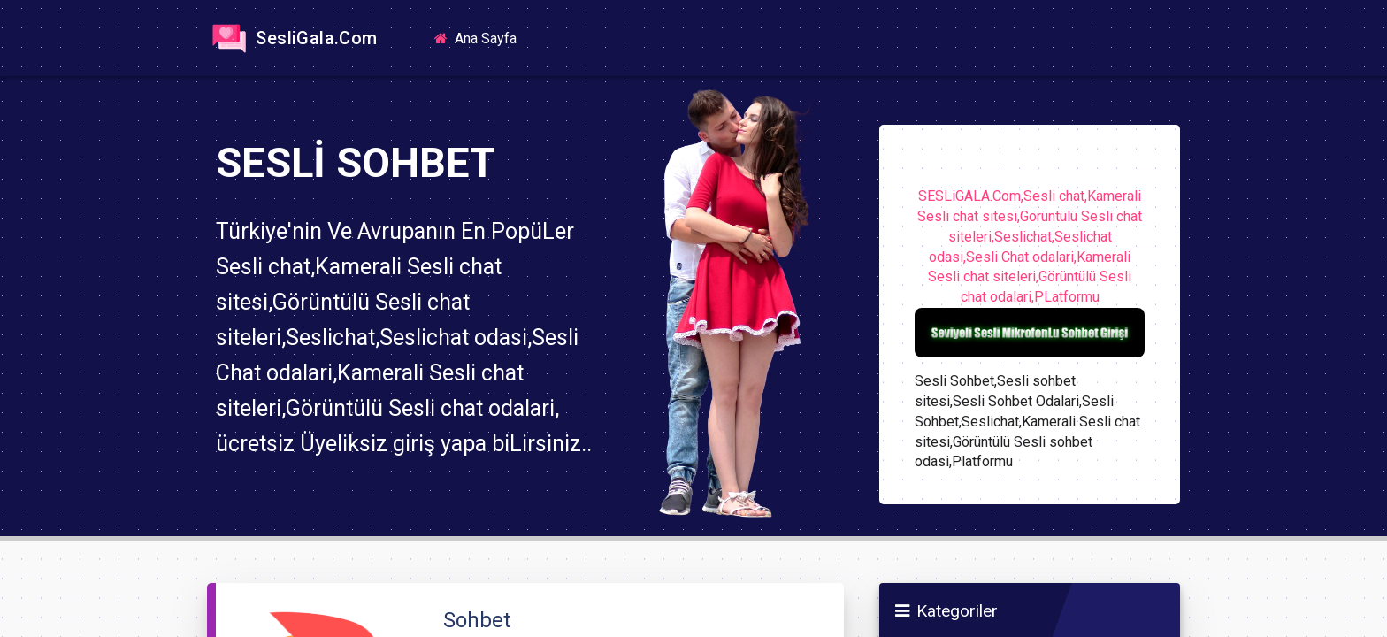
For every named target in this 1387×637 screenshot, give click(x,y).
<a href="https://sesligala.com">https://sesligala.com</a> (693, 318)
